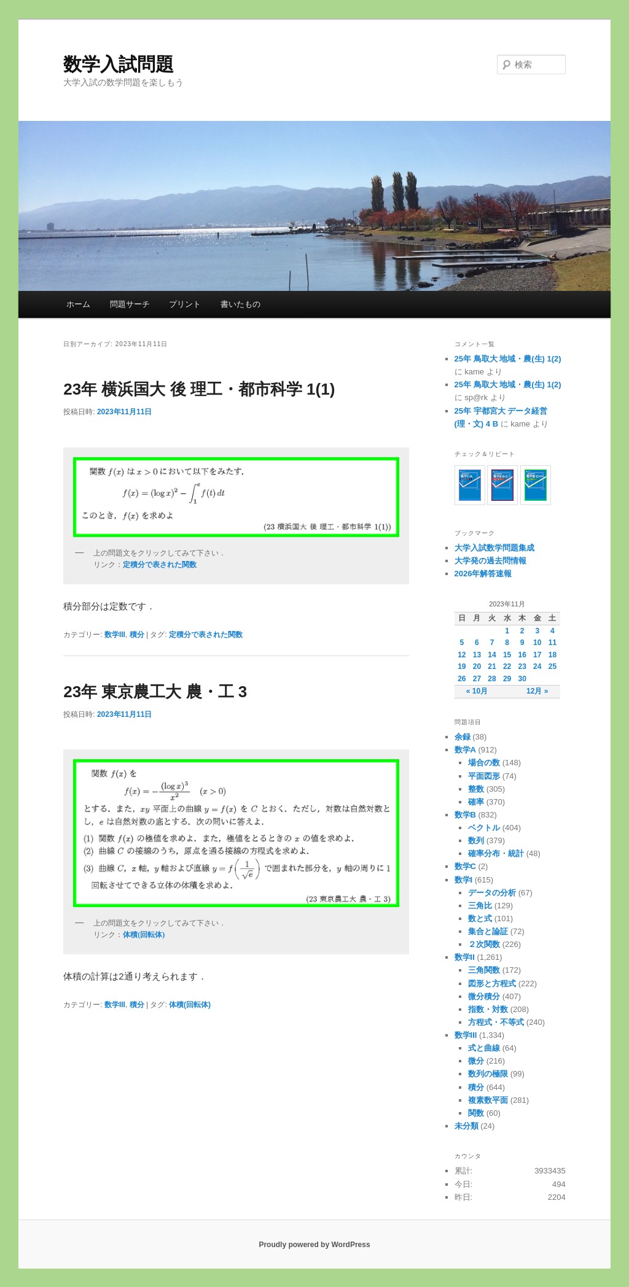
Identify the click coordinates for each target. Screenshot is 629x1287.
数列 (476, 840)
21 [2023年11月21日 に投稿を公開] (492, 666)
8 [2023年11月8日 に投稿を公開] (507, 642)
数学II (465, 957)
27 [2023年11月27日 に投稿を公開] (477, 678)
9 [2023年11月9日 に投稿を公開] (522, 642)
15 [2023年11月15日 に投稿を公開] (507, 655)
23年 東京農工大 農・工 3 (155, 691)
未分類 (467, 1125)
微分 (476, 1060)
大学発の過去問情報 (490, 560)
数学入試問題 (118, 64)
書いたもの (240, 304)
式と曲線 (484, 1048)
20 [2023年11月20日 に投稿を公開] (477, 666)
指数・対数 (488, 1009)
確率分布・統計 (496, 853)
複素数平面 (488, 1100)
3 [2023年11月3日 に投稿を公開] (537, 631)
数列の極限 (488, 1073)
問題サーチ (130, 304)
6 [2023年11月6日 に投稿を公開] (477, 642)
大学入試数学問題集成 (494, 547)
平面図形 (484, 776)
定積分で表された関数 (206, 634)
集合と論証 (488, 931)
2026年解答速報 (483, 573)
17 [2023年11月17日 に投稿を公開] (537, 655)
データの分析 (492, 892)
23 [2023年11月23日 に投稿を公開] (522, 666)
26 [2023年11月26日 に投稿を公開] (462, 678)
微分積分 (484, 996)
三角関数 (484, 970)
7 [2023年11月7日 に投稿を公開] (492, 642)
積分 (137, 634)
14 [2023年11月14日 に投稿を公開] (492, 655)
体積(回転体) (190, 1004)
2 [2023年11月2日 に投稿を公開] (522, 631)
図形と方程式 (492, 983)
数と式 (480, 918)
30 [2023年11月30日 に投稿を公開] (522, 678)
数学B (465, 814)
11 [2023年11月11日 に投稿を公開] (553, 642)
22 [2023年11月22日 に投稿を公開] (507, 666)
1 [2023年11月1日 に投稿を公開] (507, 631)
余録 (463, 736)
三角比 (480, 905)
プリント (185, 304)
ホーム (78, 304)
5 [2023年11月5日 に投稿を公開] (461, 642)
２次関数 (484, 944)
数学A (465, 749)
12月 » (537, 691)
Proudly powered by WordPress (314, 1244)
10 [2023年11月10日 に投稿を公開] (537, 642)
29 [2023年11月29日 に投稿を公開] (507, 678)
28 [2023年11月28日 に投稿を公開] (492, 678)
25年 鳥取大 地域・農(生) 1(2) (508, 358)
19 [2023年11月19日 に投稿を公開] (462, 666)
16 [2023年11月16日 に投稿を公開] (522, 655)
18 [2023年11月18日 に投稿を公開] (553, 655)
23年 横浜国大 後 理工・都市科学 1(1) (199, 389)
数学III (114, 634)
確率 (476, 801)
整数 (476, 789)
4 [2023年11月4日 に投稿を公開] (552, 631)
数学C (465, 866)
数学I (464, 879)
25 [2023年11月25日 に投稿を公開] (553, 666)
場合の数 (484, 762)
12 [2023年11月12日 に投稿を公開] (462, 655)
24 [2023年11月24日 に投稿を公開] (537, 666)
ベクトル (484, 827)
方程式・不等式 (496, 1022)
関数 (476, 1113)
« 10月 (477, 691)
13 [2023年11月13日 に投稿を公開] (477, 655)
